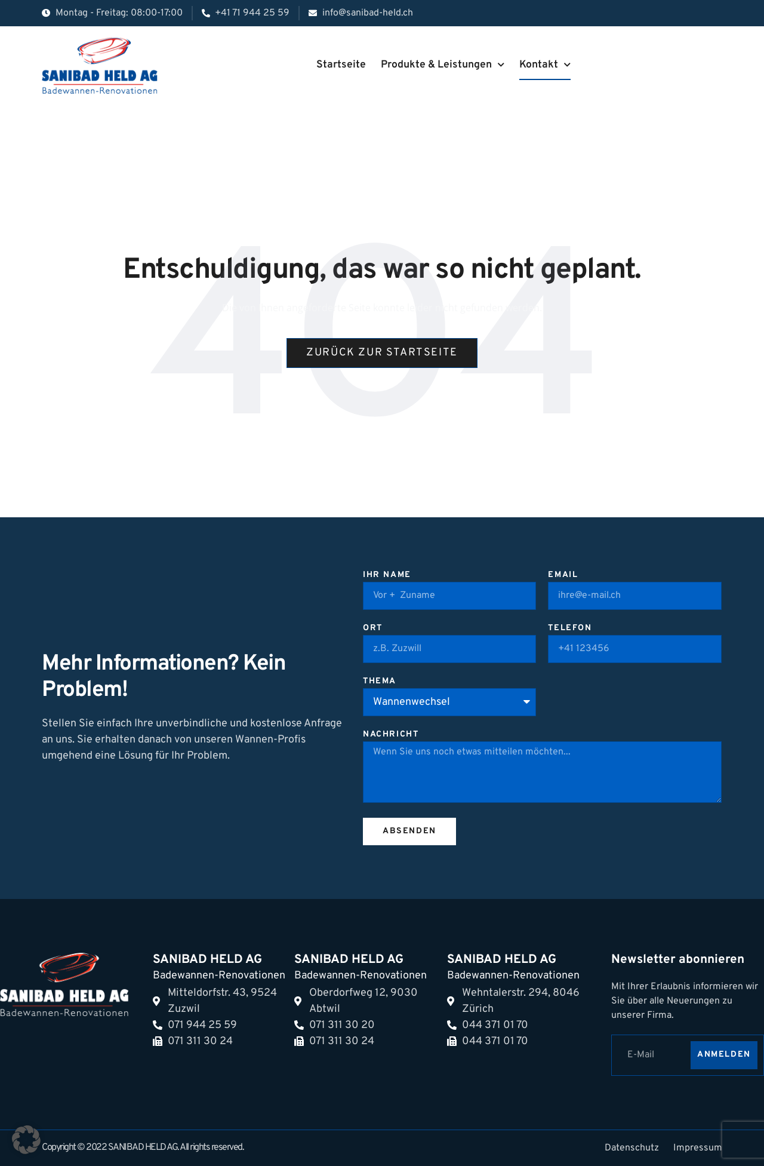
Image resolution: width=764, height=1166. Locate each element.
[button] (26, 1139)
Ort (373, 628)
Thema (379, 681)
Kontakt (545, 65)
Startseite (341, 65)
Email (563, 575)
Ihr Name (387, 575)
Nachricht (390, 735)
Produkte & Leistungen (442, 65)
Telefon (570, 628)
